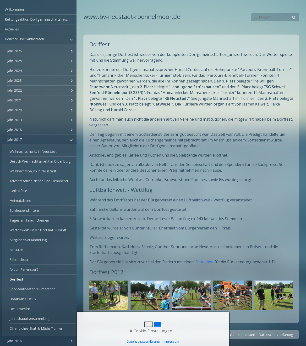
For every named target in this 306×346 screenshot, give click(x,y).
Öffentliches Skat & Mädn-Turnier (36, 328)
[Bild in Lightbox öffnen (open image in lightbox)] (108, 295)
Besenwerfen (20, 308)
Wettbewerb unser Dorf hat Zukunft (38, 230)
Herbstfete (18, 190)
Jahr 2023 (14, 80)
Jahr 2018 (14, 129)
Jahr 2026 (14, 51)
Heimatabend (20, 200)
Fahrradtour (19, 259)
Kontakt (227, 334)
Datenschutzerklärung (275, 334)
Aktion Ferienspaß (24, 269)
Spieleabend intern (24, 210)
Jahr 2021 (14, 100)
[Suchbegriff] (275, 17)
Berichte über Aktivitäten (24, 39)
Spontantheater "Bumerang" (32, 289)
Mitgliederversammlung (28, 240)
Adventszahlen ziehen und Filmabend (39, 181)
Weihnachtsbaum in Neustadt (33, 171)
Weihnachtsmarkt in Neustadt (33, 151)
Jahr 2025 (14, 61)
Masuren (16, 249)
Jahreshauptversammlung (30, 318)
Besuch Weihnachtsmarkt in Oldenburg (40, 161)
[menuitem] (38, 10)
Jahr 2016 (14, 341)
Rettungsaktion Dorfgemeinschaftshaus (36, 19)
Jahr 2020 (14, 110)
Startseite (210, 334)
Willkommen (14, 9)
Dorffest (16, 279)
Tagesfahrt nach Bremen (29, 220)
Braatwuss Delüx (23, 299)
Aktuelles (12, 29)
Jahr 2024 (14, 70)
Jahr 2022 (14, 90)
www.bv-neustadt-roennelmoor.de (131, 16)
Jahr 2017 (14, 139)
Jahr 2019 (14, 119)
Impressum (246, 334)
